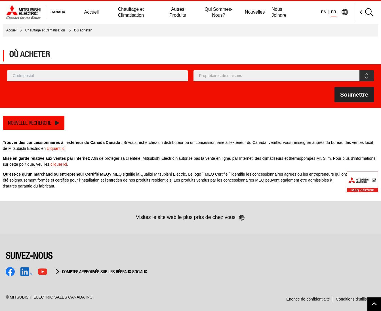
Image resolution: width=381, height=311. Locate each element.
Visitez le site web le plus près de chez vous (190, 217)
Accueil (91, 12)
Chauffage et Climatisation (131, 12)
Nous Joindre (278, 12)
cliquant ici (56, 148)
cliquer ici (58, 164)
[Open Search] (364, 12)
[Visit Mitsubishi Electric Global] (345, 12)
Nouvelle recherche (29, 123)
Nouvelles (255, 12)
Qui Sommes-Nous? (219, 12)
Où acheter (83, 30)
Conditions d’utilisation (355, 299)
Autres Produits (177, 12)
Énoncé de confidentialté (308, 299)
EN (323, 12)
